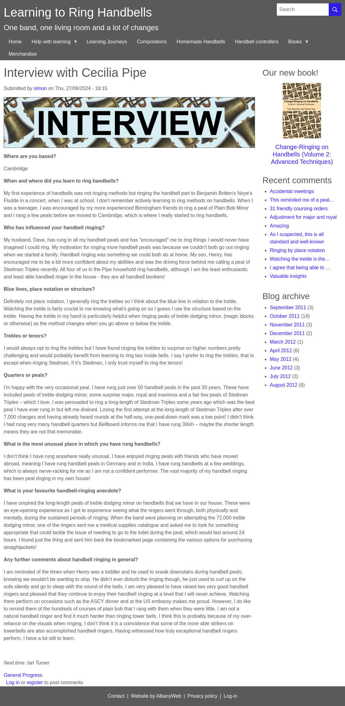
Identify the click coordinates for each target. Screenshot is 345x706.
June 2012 (281, 367)
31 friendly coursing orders (299, 208)
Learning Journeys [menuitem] (107, 41)
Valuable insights (288, 276)
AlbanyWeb (168, 696)
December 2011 (287, 333)
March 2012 (283, 342)
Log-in (230, 696)
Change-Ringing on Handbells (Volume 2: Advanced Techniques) (302, 154)
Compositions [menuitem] (152, 41)
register (35, 682)
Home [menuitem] (15, 41)
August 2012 (283, 385)
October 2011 (285, 316)
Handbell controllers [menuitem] (256, 41)
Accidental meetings (292, 191)
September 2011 (288, 307)
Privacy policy (202, 696)
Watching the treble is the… (300, 259)
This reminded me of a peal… (302, 200)
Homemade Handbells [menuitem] (200, 41)
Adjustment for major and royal (303, 217)
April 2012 (281, 350)
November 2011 (287, 324)
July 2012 (280, 376)
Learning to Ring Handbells (78, 12)
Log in (13, 682)
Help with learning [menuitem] (52, 43)
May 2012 (280, 359)
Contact (116, 696)
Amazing (279, 225)
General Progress (23, 675)
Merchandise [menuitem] (23, 54)
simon (40, 88)
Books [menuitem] (296, 43)
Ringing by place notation (297, 250)
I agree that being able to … (300, 267)
